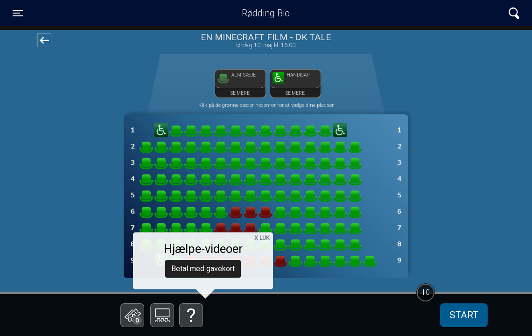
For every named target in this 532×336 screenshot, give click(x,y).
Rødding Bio (266, 13)
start (463, 315)
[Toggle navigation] (17, 13)
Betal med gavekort (203, 268)
